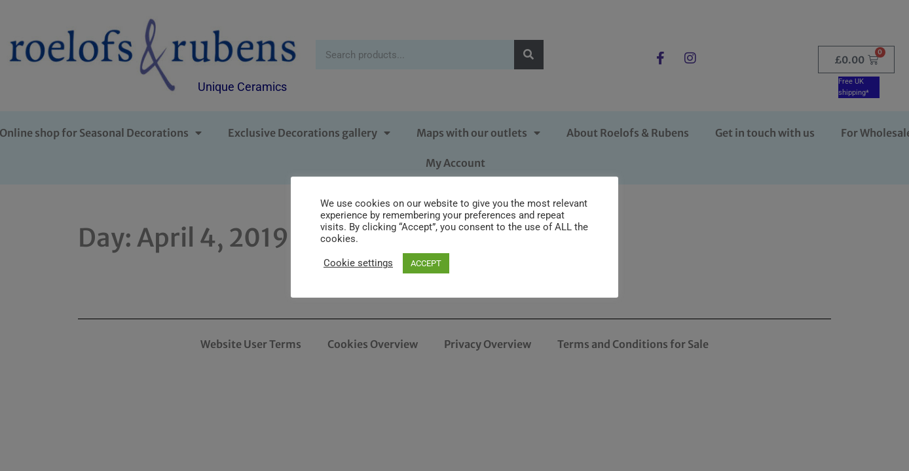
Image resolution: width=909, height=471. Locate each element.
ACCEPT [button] (426, 263)
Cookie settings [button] (358, 263)
